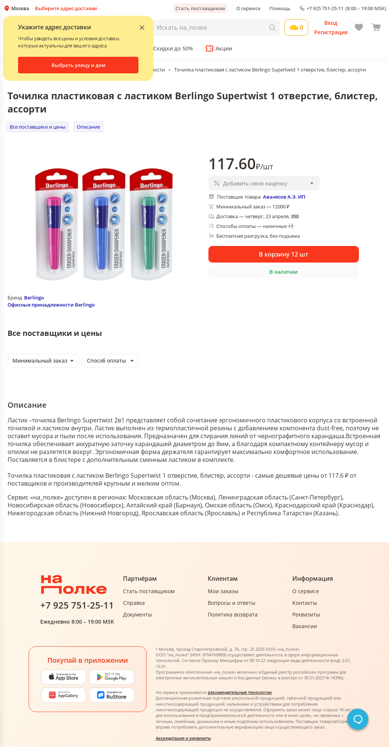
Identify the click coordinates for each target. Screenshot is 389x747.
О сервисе (248, 8)
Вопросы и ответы (231, 602)
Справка (134, 602)
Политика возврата (233, 614)
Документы (137, 614)
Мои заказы (223, 591)
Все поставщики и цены (37, 126)
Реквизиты (306, 614)
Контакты (304, 602)
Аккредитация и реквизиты (183, 738)
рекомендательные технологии (240, 692)
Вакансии (304, 626)
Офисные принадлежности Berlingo (51, 304)
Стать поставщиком (200, 8)
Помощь (279, 8)
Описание (88, 126)
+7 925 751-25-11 (325, 8)
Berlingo (34, 297)
